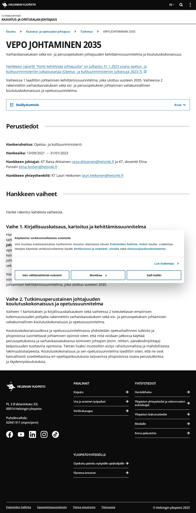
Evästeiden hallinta (18, 507)
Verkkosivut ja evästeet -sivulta (96, 248)
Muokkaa (98, 275)
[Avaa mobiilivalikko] (189, 17)
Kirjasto (101, 392)
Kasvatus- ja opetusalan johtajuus (29, 19)
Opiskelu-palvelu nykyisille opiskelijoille (101, 463)
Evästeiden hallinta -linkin (129, 244)
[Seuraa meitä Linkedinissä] (32, 434)
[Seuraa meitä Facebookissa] (9, 434)
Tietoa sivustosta (84, 507)
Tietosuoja (108, 507)
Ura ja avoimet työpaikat (101, 401)
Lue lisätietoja (164, 263)
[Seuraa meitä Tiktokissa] (55, 434)
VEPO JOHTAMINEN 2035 (119, 31)
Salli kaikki (154, 275)
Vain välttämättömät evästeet (42, 275)
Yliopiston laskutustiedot (162, 414)
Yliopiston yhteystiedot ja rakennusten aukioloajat (162, 403)
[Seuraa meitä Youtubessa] (21, 434)
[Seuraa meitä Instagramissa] (44, 434)
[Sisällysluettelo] (98, 104)
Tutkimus (86, 31)
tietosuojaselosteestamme (146, 248)
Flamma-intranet (101, 473)
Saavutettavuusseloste (52, 507)
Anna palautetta (162, 433)
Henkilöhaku (162, 392)
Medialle (162, 424)
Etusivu (11, 31)
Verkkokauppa (101, 411)
